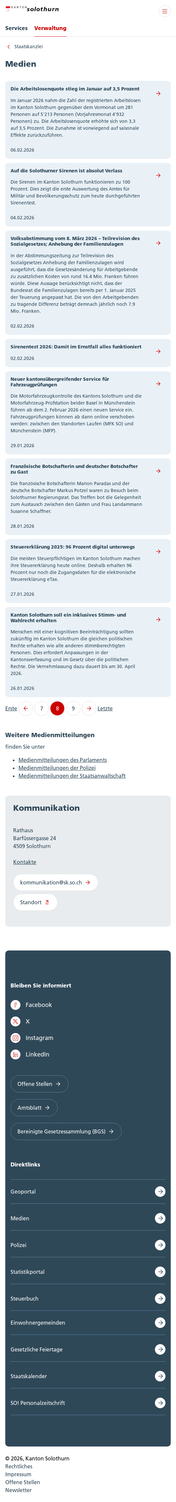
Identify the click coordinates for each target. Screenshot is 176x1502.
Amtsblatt (34, 1107)
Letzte (105, 708)
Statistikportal (27, 1272)
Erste (11, 708)
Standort (35, 902)
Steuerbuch (25, 1298)
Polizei (18, 1245)
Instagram (32, 1038)
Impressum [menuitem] (18, 1474)
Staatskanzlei (29, 47)
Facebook (31, 1005)
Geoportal (23, 1191)
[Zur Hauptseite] (32, 8)
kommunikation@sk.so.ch (55, 882)
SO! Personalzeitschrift (38, 1403)
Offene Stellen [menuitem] (22, 1482)
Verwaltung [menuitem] (50, 27)
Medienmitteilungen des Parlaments (62, 760)
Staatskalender (29, 1376)
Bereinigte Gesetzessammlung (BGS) (66, 1131)
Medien (20, 1218)
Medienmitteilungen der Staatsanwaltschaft (72, 775)
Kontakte (24, 862)
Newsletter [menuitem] (18, 1490)
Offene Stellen (39, 1084)
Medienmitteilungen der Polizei (57, 768)
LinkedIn (30, 1054)
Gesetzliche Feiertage (37, 1349)
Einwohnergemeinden (38, 1322)
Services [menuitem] (16, 27)
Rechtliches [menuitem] (18, 1466)
